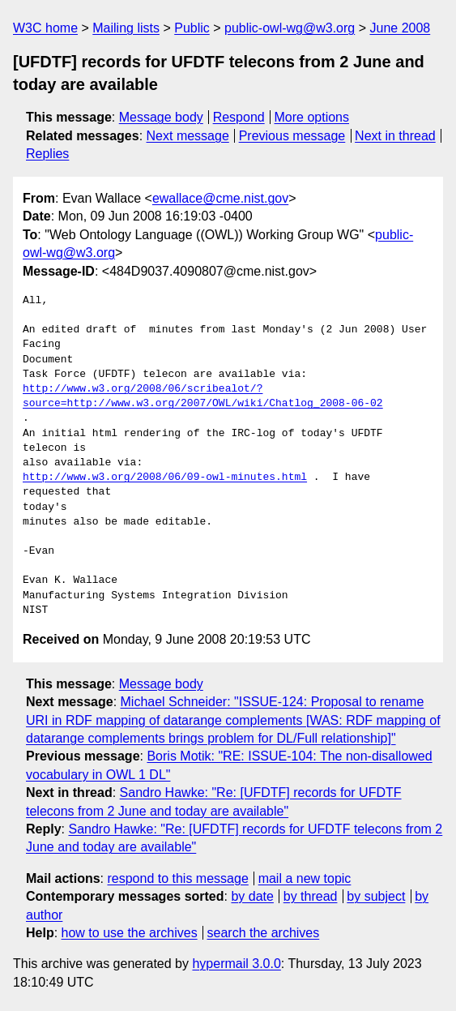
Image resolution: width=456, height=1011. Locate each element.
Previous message (292, 136)
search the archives (263, 933)
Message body (161, 117)
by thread (310, 896)
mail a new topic (305, 878)
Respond (239, 117)
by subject (376, 896)
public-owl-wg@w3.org (289, 28)
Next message (188, 136)
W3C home (45, 28)
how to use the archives (130, 933)
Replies (47, 154)
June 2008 (399, 28)
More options (312, 117)
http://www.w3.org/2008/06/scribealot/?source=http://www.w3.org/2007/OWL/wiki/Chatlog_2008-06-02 (203, 396)
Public (192, 28)
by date (252, 896)
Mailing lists (126, 28)
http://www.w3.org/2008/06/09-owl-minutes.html (165, 477)
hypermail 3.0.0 (236, 963)
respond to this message (177, 878)
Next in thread (395, 136)
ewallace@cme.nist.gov (220, 198)
